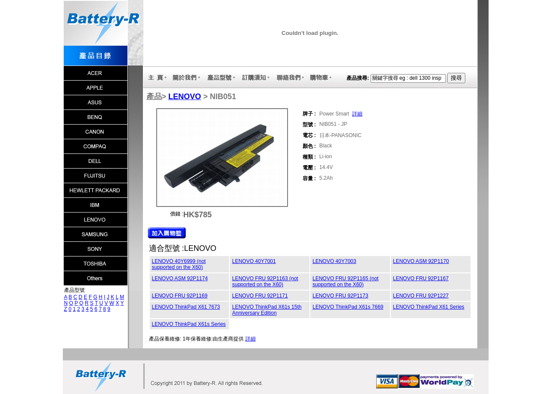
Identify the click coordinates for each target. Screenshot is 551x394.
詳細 (357, 114)
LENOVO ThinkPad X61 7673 (186, 307)
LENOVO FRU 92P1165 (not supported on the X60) (345, 281)
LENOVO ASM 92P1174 (180, 278)
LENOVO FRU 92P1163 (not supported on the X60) (265, 281)
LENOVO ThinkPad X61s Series (189, 324)
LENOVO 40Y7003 (334, 261)
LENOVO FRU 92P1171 (260, 296)
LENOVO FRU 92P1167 (421, 278)
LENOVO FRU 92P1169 (179, 296)
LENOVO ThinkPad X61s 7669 (348, 307)
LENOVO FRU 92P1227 (421, 296)
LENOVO (184, 96)
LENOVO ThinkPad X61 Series (428, 307)
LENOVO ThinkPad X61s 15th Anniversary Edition (266, 310)
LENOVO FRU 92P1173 (340, 296)
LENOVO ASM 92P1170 (421, 261)
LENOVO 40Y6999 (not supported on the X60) (179, 264)
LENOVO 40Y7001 (254, 261)
